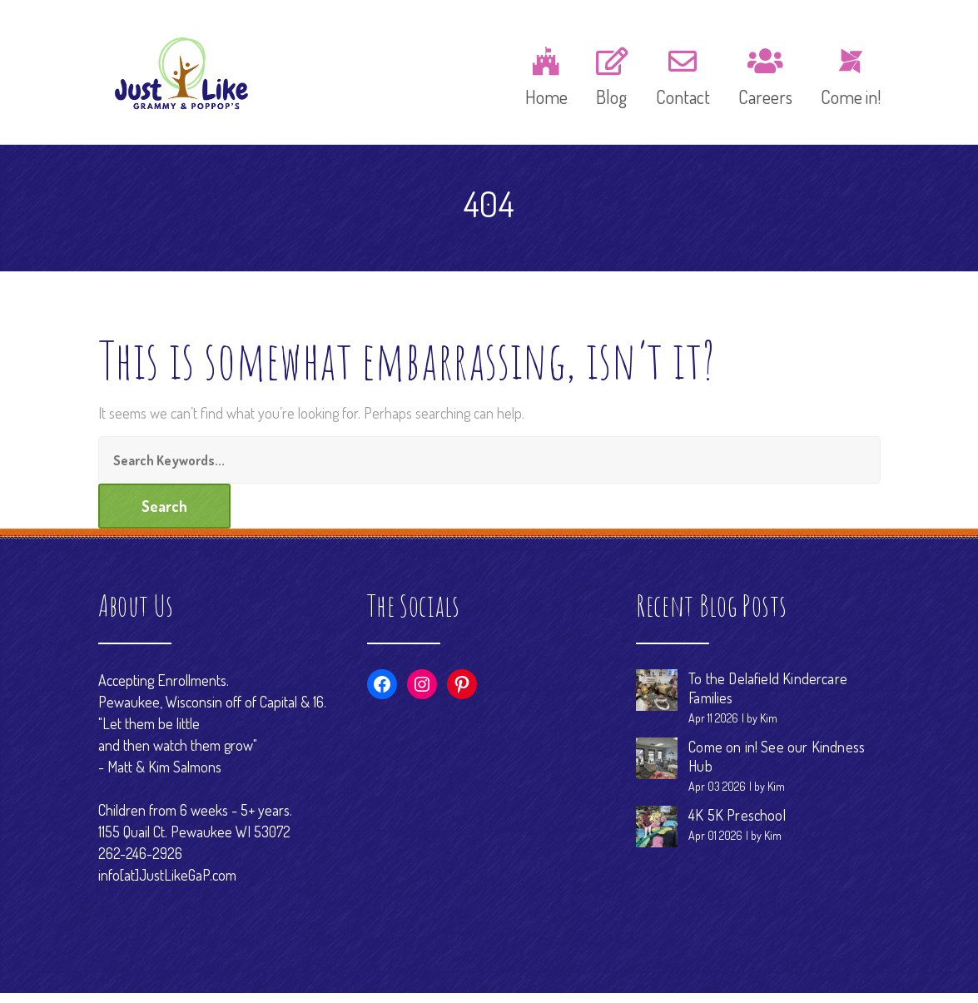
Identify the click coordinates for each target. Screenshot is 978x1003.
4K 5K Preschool (737, 825)
